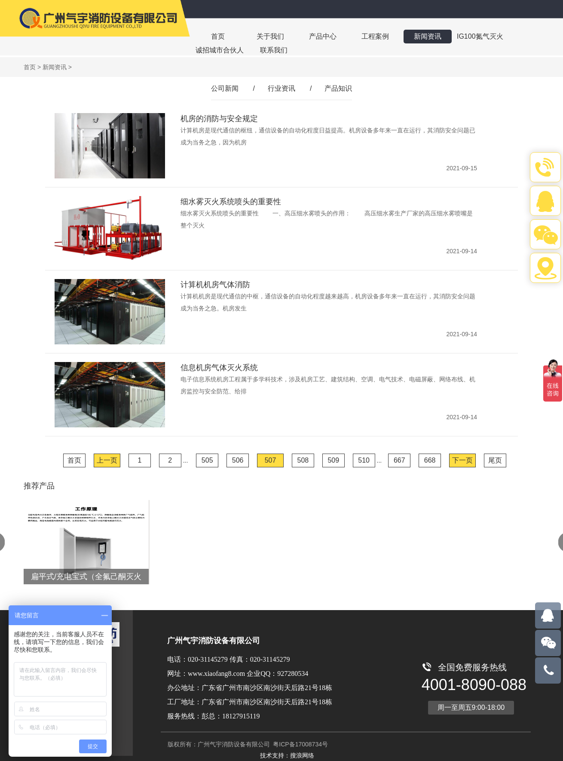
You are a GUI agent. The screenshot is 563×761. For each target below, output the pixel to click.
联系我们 (274, 50)
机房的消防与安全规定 (219, 118)
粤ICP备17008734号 (299, 744)
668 (430, 460)
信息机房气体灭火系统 (219, 367)
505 (207, 460)
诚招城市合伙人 (220, 50)
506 (238, 460)
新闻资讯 (427, 36)
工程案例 (375, 36)
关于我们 (270, 36)
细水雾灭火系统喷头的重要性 (231, 201)
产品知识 (338, 88)
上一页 (107, 460)
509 (333, 460)
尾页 (495, 460)
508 (303, 460)
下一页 (462, 460)
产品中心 (323, 36)
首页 (218, 36)
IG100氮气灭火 (480, 36)
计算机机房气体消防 (215, 284)
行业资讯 (281, 88)
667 (399, 460)
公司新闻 (225, 88)
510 (364, 460)
